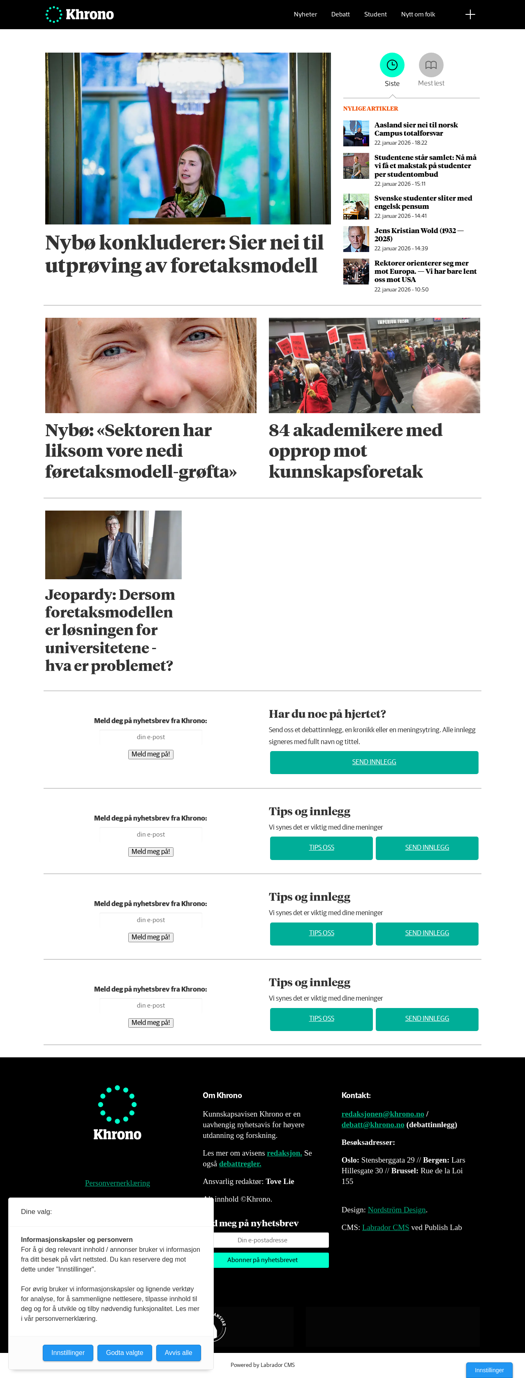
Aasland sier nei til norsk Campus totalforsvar (416, 129)
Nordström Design (397, 1209)
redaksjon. (284, 1153)
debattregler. (240, 1163)
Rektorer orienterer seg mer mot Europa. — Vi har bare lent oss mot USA (426, 271)
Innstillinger (489, 1370)
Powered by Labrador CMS (263, 1365)
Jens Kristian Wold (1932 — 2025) (419, 234)
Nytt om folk (418, 19)
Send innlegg (374, 762)
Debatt (340, 19)
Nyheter (305, 19)
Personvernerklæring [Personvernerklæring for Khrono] (117, 1183)
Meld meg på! (151, 754)
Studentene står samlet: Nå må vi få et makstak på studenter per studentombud (425, 165)
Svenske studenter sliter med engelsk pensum (423, 202)
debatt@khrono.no (373, 1124)
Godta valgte (124, 1352)
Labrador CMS (385, 1227)
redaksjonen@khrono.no (383, 1114)
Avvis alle (178, 1352)
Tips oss (321, 847)
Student (375, 19)
